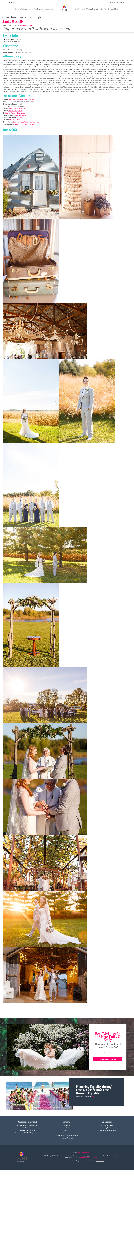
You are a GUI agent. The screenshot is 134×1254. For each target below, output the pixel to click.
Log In (94, 1096)
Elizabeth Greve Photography (24, 124)
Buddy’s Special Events (17, 108)
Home (17, 9)
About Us (67, 1125)
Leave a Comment (26, 25)
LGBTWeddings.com (83, 1152)
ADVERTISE (122, 2)
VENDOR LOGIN (114, 2)
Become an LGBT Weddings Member (27, 1133)
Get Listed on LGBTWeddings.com (27, 1125)
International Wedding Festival (88, 1157)
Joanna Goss (21, 117)
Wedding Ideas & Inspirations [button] (43, 9)
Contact (66, 1130)
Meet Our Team (67, 1128)
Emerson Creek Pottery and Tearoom (21, 100)
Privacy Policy (106, 1128)
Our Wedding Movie (15, 111)
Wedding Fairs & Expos (112, 9)
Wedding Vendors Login (27, 1130)
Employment (67, 1133)
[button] (107, 1059)
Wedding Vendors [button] (25, 9)
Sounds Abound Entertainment (16, 113)
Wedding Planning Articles (94, 9)
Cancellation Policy (106, 1125)
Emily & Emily (13, 22)
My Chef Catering (15, 120)
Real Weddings (80, 9)
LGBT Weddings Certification (106, 1130)
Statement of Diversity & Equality (67, 1135)
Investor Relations (67, 1138)
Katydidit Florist (20, 115)
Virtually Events (100, 1161)
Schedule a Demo (27, 1128)
